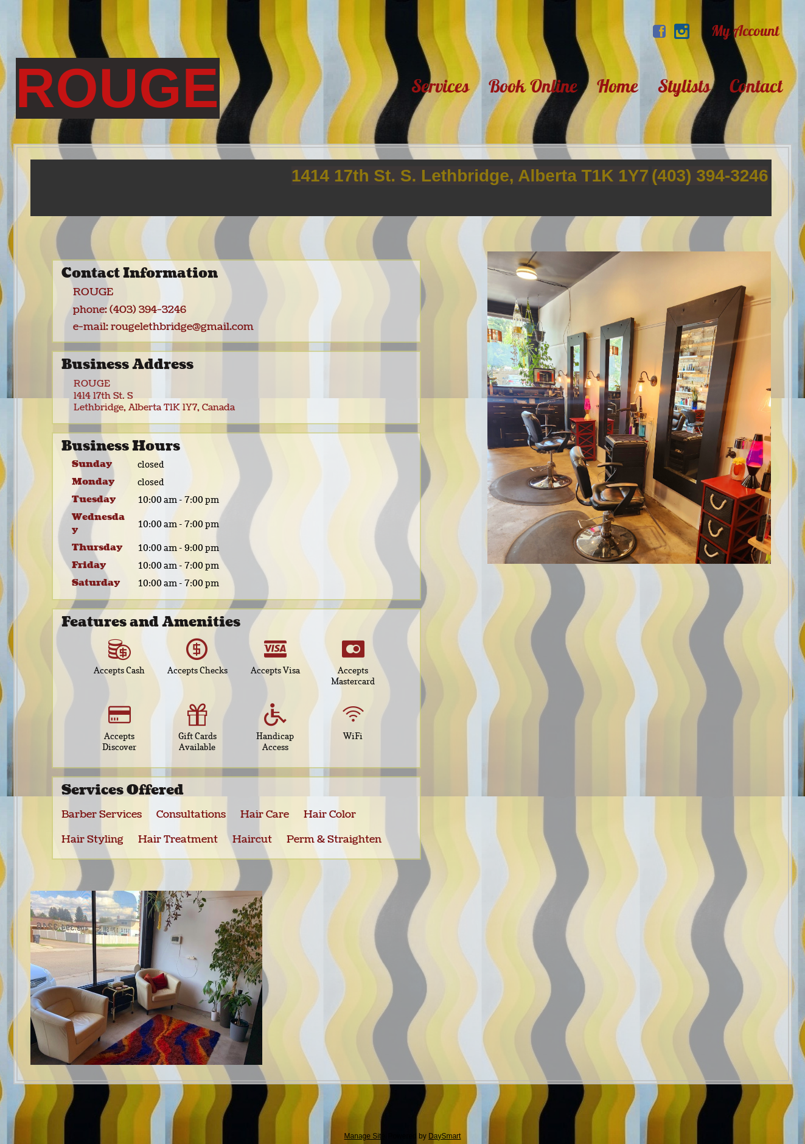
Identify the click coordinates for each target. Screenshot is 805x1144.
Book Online (533, 85)
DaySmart (444, 1136)
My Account (745, 30)
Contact (756, 85)
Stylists (684, 85)
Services (440, 85)
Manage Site (364, 1136)
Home (617, 85)
